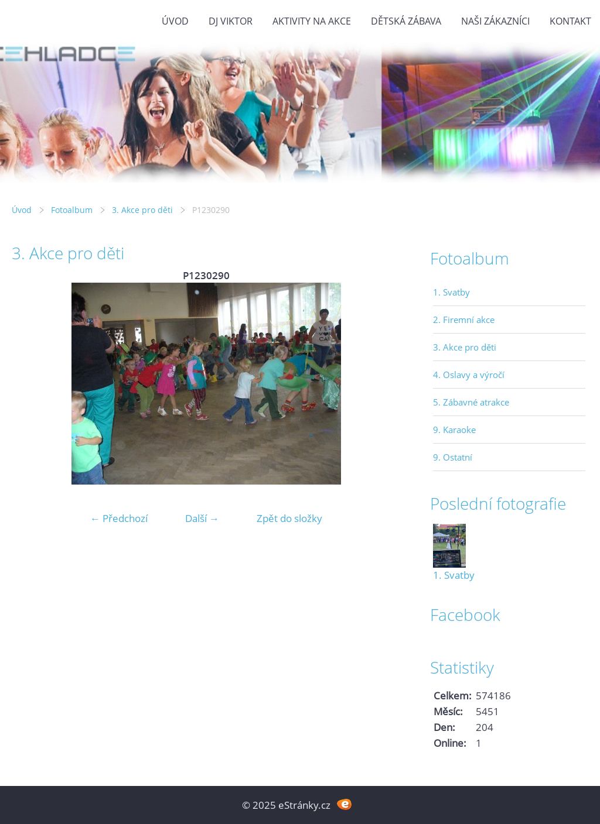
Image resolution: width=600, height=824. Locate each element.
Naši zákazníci (495, 21)
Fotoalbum (72, 209)
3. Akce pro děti (142, 209)
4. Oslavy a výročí (468, 374)
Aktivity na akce (311, 21)
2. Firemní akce (464, 319)
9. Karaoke (454, 429)
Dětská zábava (406, 21)
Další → (202, 518)
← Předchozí (119, 518)
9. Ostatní (452, 457)
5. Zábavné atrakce (471, 402)
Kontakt (570, 21)
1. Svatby (451, 292)
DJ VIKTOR (231, 21)
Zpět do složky (289, 518)
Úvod (175, 21)
